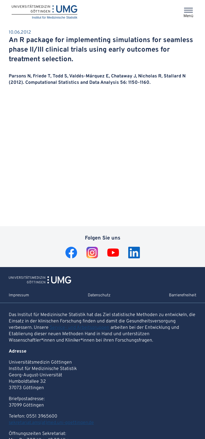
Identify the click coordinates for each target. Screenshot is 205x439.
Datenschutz (99, 295)
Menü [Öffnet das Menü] (188, 16)
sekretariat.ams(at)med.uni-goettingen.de (51, 423)
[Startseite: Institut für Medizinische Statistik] (44, 12)
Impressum (19, 295)
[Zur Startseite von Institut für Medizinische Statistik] (40, 282)
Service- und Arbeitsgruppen (79, 328)
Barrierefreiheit (182, 295)
